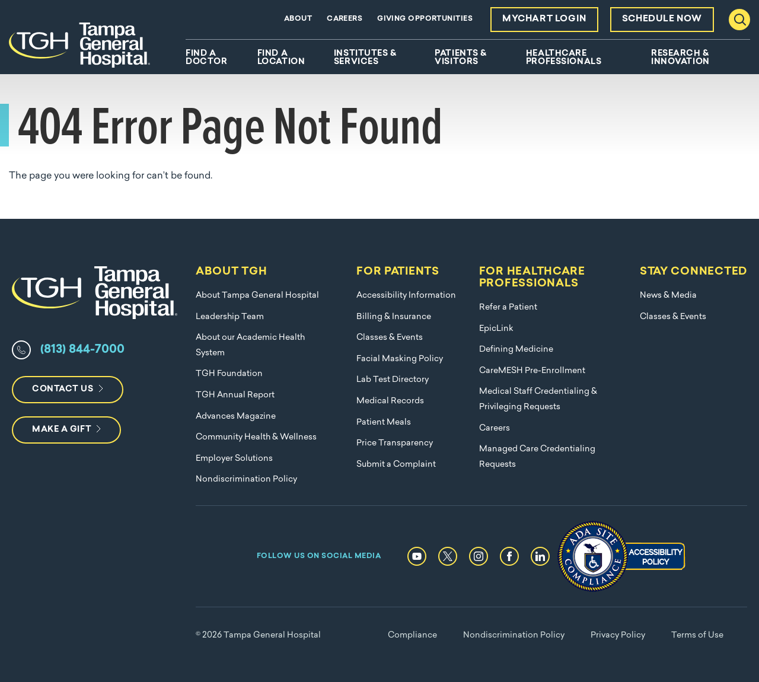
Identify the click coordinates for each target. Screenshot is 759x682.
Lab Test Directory (392, 379)
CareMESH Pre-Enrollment (532, 371)
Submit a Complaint (396, 464)
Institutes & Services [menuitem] (365, 58)
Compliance (412, 635)
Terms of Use (697, 635)
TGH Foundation (229, 373)
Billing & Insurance (393, 317)
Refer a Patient (508, 307)
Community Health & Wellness (256, 437)
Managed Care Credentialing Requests (537, 457)
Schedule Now (662, 19)
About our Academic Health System (250, 345)
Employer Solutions (234, 458)
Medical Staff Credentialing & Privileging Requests (538, 399)
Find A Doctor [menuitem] (206, 58)
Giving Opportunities (425, 19)
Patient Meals (383, 422)
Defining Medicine (516, 349)
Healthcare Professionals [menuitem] (563, 58)
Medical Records (390, 401)
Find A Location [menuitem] (281, 58)
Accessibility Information (406, 295)
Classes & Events (389, 337)
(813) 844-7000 (82, 350)
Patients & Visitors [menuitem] (461, 58)
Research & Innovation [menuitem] (680, 58)
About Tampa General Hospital (257, 295)
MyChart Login (544, 19)
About (298, 19)
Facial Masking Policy (399, 359)
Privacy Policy (618, 635)
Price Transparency (394, 443)
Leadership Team (230, 317)
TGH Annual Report (235, 395)
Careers (344, 19)
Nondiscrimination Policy (246, 479)
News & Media (668, 295)
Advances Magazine (236, 416)
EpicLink (496, 328)
